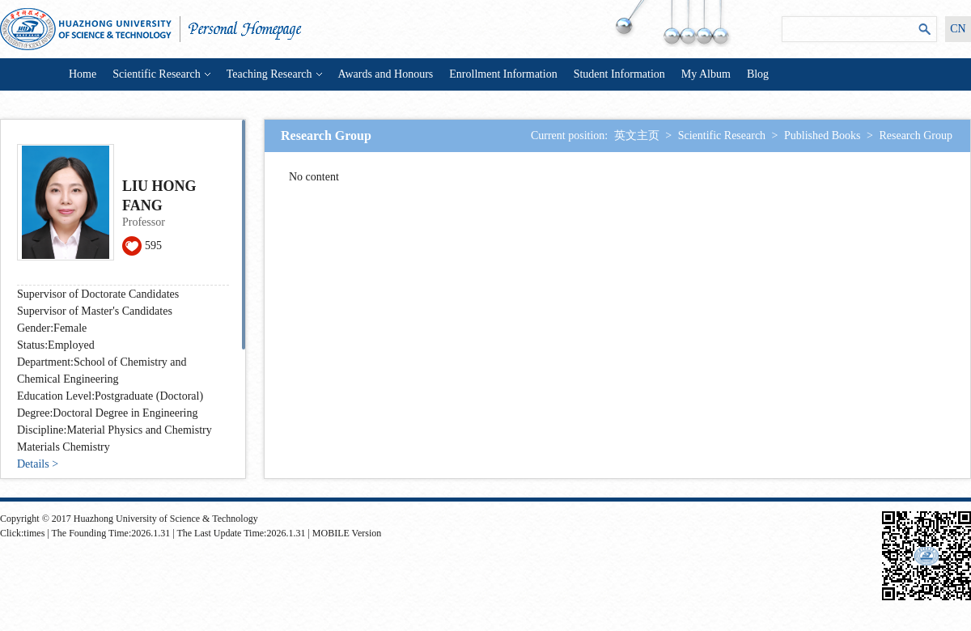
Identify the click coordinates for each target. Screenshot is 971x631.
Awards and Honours (386, 74)
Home (82, 74)
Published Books (822, 135)
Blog (758, 74)
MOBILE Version (346, 533)
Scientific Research (161, 74)
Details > (37, 464)
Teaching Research (274, 74)
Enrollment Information (503, 74)
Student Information (619, 74)
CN (957, 29)
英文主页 (636, 135)
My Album (706, 74)
